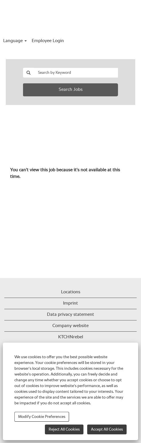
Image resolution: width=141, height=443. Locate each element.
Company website (70, 326)
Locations (70, 292)
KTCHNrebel (70, 337)
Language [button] (15, 41)
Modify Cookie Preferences (41, 417)
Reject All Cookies (64, 429)
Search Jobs (71, 89)
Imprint (70, 303)
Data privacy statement (70, 314)
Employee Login (48, 41)
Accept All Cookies (107, 429)
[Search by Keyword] (76, 73)
